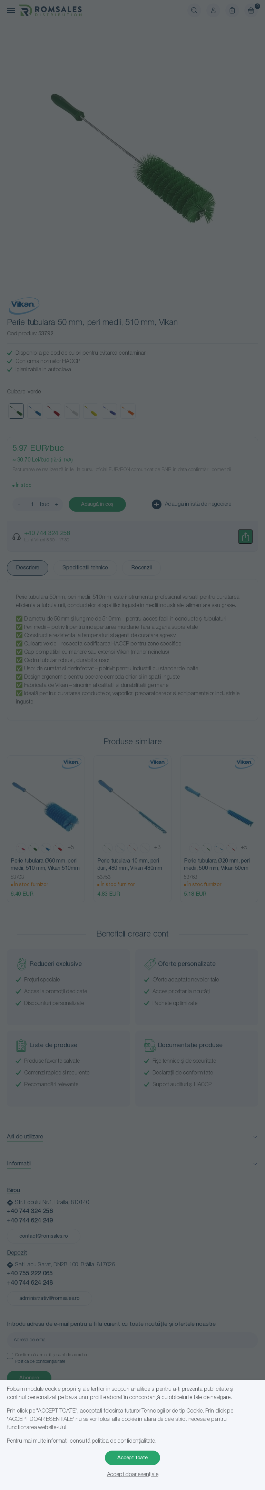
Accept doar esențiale (132, 1474)
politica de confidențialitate (123, 1441)
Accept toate (132, 1457)
